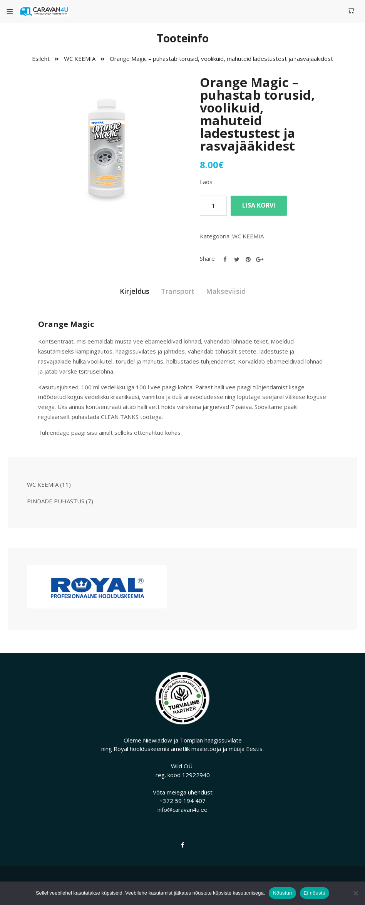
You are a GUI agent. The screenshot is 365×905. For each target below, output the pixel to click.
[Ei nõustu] (355, 893)
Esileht (41, 58)
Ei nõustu (314, 893)
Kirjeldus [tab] (134, 291)
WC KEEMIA (79, 58)
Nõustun (282, 893)
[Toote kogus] (213, 206)
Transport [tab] (177, 291)
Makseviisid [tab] (226, 291)
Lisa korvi (258, 205)
